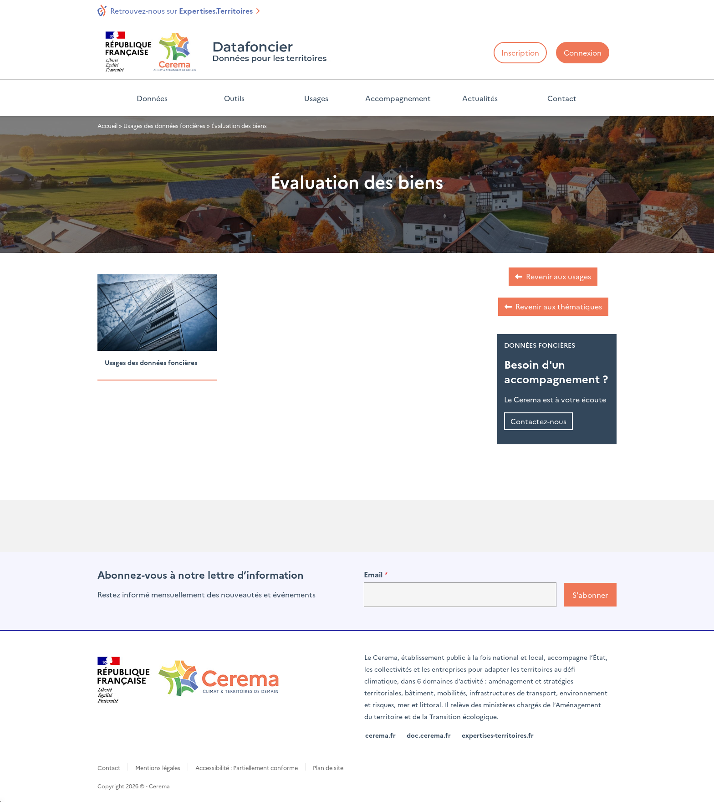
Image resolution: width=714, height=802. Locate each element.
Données (152, 98)
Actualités (480, 98)
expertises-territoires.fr (498, 735)
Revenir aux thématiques (558, 306)
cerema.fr (380, 735)
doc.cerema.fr (429, 735)
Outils (234, 98)
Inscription (520, 52)
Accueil (107, 125)
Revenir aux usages (558, 276)
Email (373, 574)
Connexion (583, 52)
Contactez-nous (538, 421)
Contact (561, 98)
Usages (316, 98)
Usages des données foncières (164, 125)
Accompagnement (398, 98)
